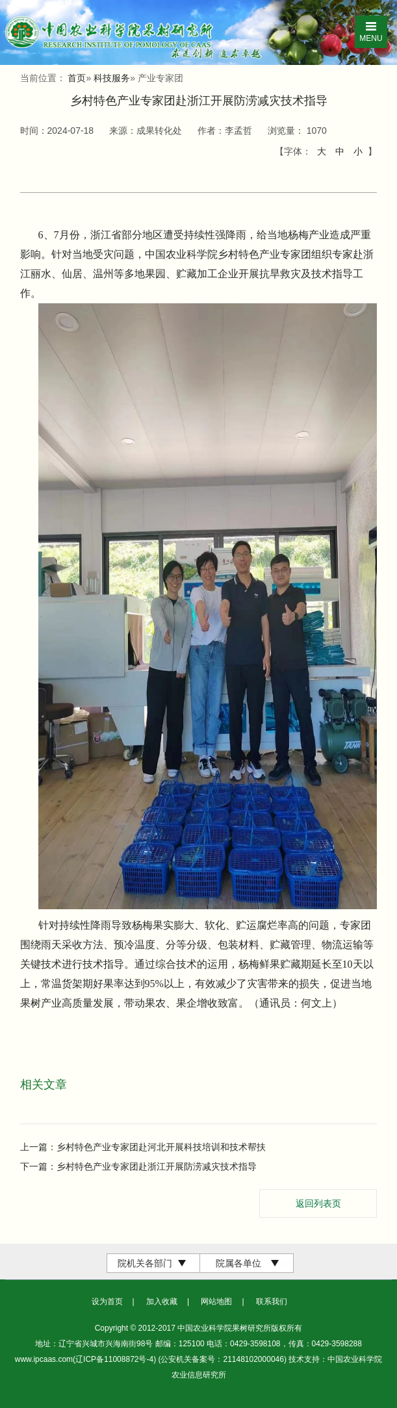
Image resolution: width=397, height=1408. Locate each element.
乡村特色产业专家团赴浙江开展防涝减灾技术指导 (157, 1166)
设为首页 (107, 1301)
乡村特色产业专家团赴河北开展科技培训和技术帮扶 (161, 1147)
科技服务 (112, 78)
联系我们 (271, 1301)
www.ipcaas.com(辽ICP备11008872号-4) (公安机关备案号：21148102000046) (152, 1359)
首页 (77, 78)
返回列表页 (318, 1203)
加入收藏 (161, 1301)
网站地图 (216, 1301)
